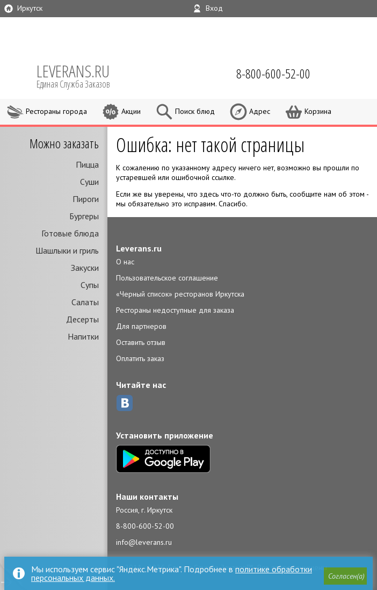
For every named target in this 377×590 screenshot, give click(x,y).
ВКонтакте (124, 403)
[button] (345, 576)
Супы (90, 284)
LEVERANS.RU (81, 75)
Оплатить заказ (140, 358)
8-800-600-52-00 (145, 526)
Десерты (82, 319)
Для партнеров (141, 326)
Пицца (87, 164)
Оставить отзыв (140, 342)
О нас (125, 262)
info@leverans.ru (144, 542)
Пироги (86, 198)
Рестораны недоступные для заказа (175, 310)
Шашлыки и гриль (67, 250)
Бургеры (84, 216)
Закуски (85, 267)
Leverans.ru (139, 248)
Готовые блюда (70, 233)
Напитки (83, 336)
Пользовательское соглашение (167, 278)
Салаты (85, 302)
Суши (89, 181)
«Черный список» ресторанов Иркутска (180, 294)
